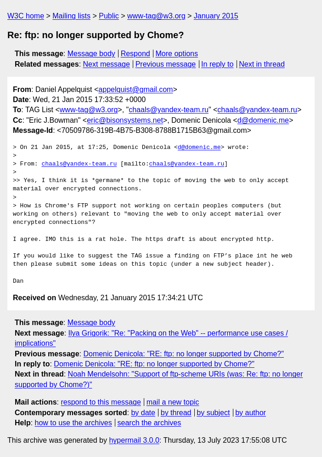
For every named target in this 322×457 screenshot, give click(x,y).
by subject (213, 413)
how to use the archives (73, 423)
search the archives (149, 423)
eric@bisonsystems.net (125, 120)
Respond (135, 53)
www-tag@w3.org (156, 16)
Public (109, 16)
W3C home (25, 16)
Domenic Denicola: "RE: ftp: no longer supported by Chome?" (183, 354)
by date (143, 413)
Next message (106, 64)
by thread (176, 413)
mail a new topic (173, 402)
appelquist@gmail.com (135, 89)
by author (250, 413)
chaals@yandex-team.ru (169, 110)
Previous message (166, 64)
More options (177, 53)
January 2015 (216, 16)
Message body (91, 53)
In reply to (217, 64)
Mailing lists (71, 16)
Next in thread (262, 64)
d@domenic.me (263, 120)
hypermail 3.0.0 (134, 440)
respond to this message (101, 402)
